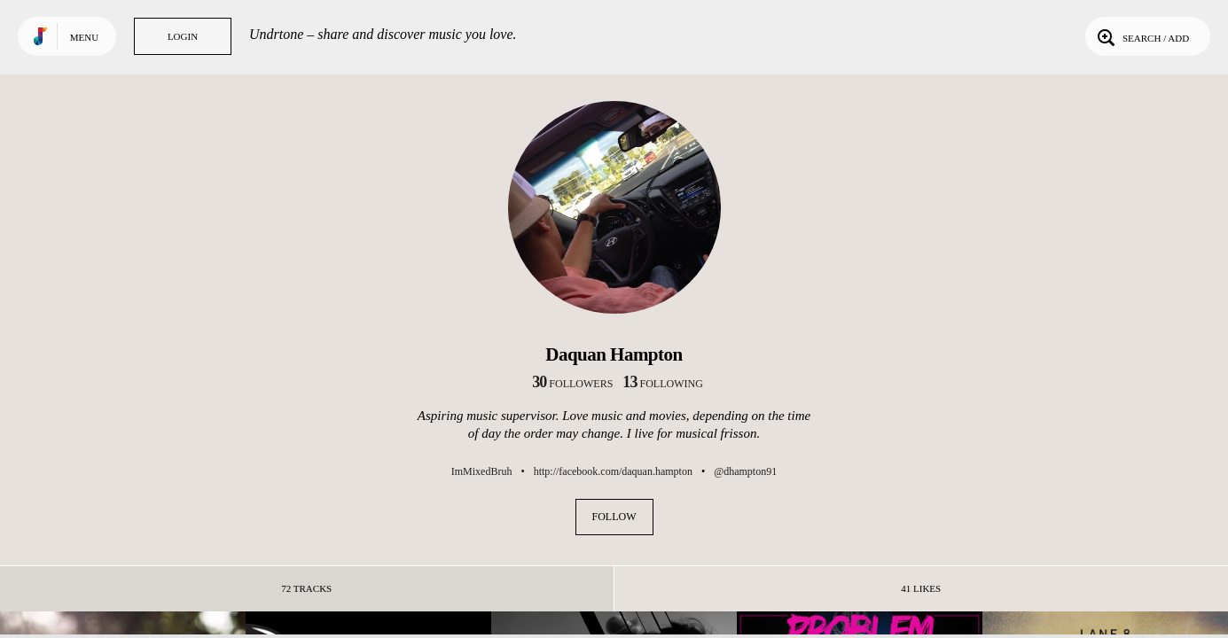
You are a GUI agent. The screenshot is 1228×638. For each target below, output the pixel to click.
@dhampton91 (745, 471)
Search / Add (1141, 36)
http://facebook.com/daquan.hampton (613, 471)
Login (183, 36)
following (662, 383)
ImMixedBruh (481, 471)
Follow (614, 516)
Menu (84, 37)
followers (572, 383)
